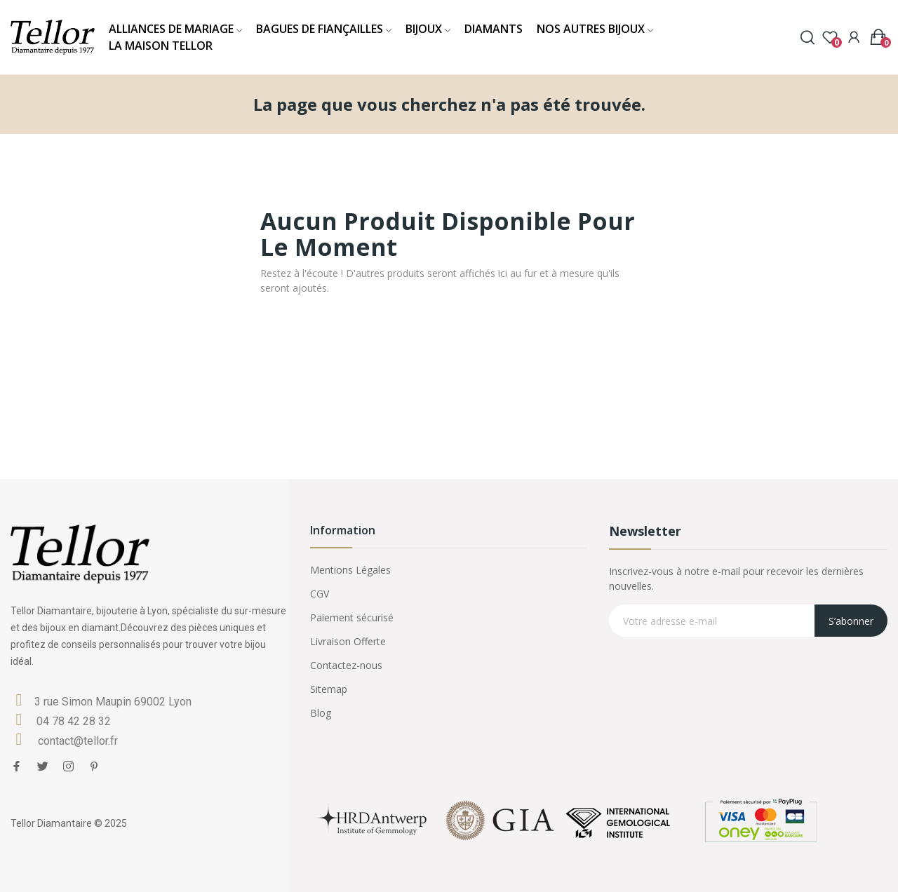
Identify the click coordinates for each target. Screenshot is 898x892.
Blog (320, 712)
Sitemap (328, 689)
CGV (319, 593)
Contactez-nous (346, 665)
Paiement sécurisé (352, 617)
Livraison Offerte (348, 641)
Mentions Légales (350, 569)
